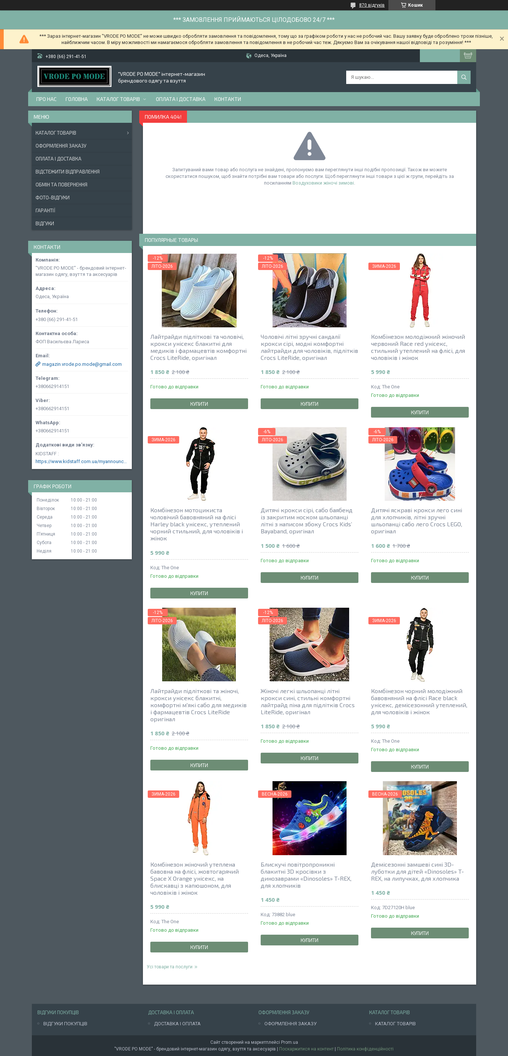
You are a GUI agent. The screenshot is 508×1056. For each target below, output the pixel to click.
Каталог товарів (118, 99)
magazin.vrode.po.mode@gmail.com (82, 364)
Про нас (46, 99)
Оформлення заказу (61, 146)
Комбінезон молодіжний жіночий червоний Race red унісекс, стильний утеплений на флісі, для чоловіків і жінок (418, 347)
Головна (77, 99)
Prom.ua (289, 1042)
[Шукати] (464, 77)
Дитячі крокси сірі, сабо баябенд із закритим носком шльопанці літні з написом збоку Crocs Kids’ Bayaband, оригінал (306, 520)
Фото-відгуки (53, 197)
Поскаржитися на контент (306, 1049)
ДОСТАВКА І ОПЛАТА (177, 1023)
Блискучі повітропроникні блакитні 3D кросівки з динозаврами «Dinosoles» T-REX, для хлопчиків (306, 875)
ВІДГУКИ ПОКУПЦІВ (65, 1023)
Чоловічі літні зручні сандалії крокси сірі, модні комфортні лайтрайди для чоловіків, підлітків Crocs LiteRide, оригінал (309, 347)
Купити (199, 404)
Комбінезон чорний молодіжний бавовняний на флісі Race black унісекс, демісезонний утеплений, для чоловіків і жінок (419, 701)
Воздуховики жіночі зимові (323, 183)
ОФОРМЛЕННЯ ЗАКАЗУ (290, 1023)
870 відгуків (372, 5)
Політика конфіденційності (365, 1049)
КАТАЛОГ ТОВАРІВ (395, 1023)
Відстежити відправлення (68, 172)
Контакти (227, 99)
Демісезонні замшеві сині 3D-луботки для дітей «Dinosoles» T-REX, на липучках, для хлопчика (417, 871)
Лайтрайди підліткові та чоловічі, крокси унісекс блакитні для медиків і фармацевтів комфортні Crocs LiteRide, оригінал (198, 347)
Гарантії (45, 210)
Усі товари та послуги (170, 967)
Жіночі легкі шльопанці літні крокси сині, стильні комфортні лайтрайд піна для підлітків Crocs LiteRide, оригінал (308, 701)
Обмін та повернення (61, 185)
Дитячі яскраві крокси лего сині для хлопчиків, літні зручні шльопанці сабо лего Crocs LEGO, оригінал (416, 520)
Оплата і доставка (180, 99)
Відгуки (45, 223)
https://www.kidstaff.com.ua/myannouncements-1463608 (82, 461)
